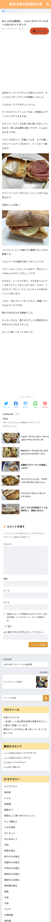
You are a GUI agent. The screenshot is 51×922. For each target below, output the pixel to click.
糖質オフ (8, 809)
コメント (7, 544)
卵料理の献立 (10, 885)
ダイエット (9, 833)
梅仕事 (7, 792)
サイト (6, 602)
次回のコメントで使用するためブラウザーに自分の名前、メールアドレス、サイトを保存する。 (27, 617)
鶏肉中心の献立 (12, 874)
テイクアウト (10, 786)
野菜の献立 (9, 850)
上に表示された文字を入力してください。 (24, 632)
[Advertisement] (25, 62)
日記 (6, 844)
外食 (6, 903)
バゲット (34, 422)
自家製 (7, 804)
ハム (16, 422)
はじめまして (10, 839)
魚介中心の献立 (12, 856)
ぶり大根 (6, 762)
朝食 (24, 422)
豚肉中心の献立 (12, 879)
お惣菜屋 (8, 914)
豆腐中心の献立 (12, 862)
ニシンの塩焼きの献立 (12, 753)
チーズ (7, 422)
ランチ (7, 909)
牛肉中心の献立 (12, 868)
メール (7, 590)
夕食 (6, 897)
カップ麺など (10, 821)
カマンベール (10, 426)
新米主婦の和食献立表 (26, 4)
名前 (6, 578)
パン (17, 414)
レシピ (7, 798)
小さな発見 (9, 827)
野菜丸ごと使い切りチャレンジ (19, 815)
